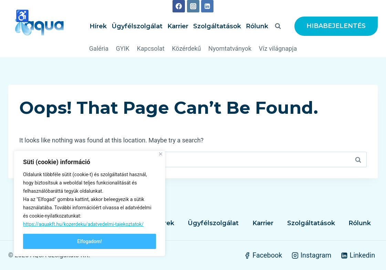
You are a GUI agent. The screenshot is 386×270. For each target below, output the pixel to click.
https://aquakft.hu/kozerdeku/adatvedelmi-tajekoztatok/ (83, 224)
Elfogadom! (89, 241)
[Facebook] (179, 6)
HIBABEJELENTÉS (336, 26)
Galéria (98, 48)
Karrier (177, 26)
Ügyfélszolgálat (137, 26)
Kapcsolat (150, 48)
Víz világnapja (278, 48)
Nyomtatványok (229, 48)
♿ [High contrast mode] (22, 15)
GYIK (122, 48)
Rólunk (257, 26)
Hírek (98, 26)
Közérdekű (186, 48)
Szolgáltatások (217, 26)
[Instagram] (193, 6)
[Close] (160, 154)
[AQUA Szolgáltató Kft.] (39, 26)
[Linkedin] (207, 6)
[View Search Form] (278, 26)
